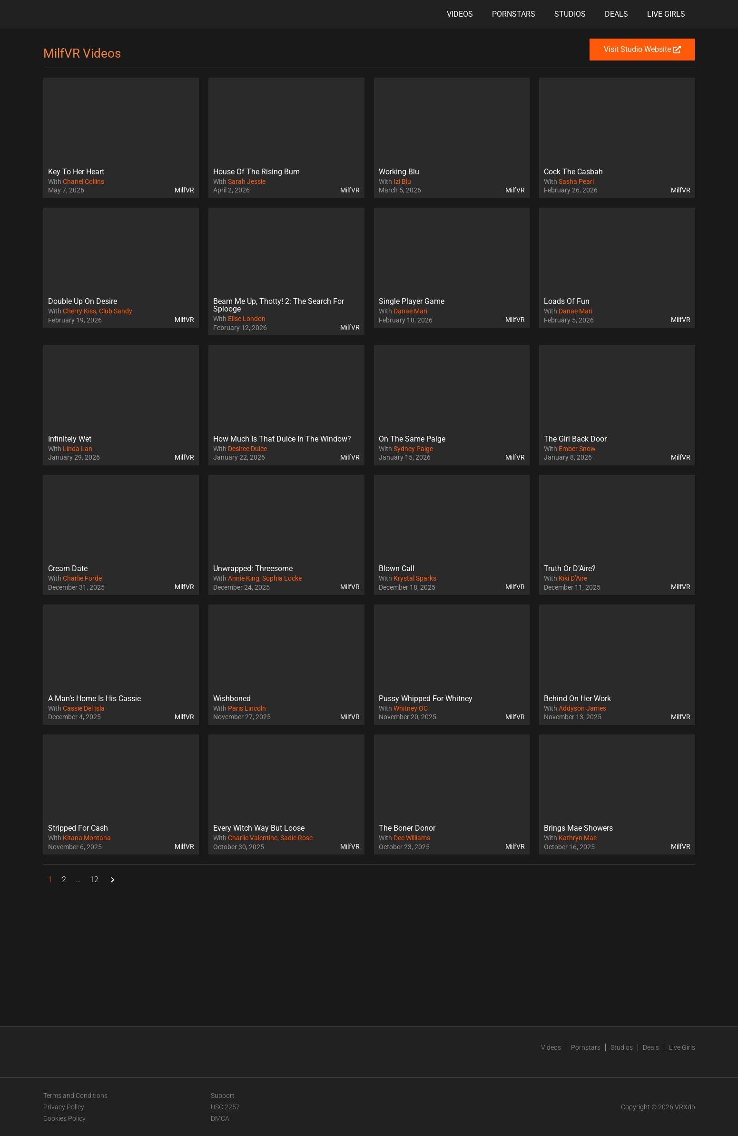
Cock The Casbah (573, 171)
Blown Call (396, 568)
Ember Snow (577, 448)
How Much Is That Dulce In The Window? (282, 438)
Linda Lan (77, 448)
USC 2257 (225, 1107)
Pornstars (513, 14)
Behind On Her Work (577, 698)
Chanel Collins (83, 181)
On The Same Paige (412, 438)
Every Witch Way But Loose (259, 828)
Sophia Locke (282, 578)
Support (223, 1095)
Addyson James (582, 708)
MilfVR (184, 190)
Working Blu (399, 171)
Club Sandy (115, 311)
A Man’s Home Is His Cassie (94, 698)
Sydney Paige (413, 448)
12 (94, 879)
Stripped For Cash (78, 828)
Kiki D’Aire (573, 578)
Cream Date (68, 568)
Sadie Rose (296, 838)
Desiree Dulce (247, 448)
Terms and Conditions (75, 1095)
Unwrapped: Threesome (253, 568)
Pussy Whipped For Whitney (425, 698)
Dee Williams (412, 838)
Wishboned (232, 698)
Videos (460, 14)
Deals (616, 14)
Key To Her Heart (76, 171)
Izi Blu (402, 181)
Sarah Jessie (247, 181)
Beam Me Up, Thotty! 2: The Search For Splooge (278, 305)
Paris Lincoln (247, 708)
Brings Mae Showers (578, 828)
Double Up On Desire (82, 301)
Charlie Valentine (252, 838)
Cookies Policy (64, 1118)
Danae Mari (410, 311)
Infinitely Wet (69, 438)
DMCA (220, 1118)
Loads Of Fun (567, 301)
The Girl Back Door (575, 438)
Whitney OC (411, 708)
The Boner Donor (407, 828)
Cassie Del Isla (84, 708)
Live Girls (666, 14)
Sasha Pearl (576, 181)
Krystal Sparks (415, 578)
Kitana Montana (87, 838)
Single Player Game (411, 301)
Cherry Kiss (79, 311)
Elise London (247, 318)
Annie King (243, 578)
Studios (570, 14)
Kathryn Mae (578, 838)
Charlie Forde (82, 578)
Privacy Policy (63, 1107)
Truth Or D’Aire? (570, 568)
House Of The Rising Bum (256, 171)
